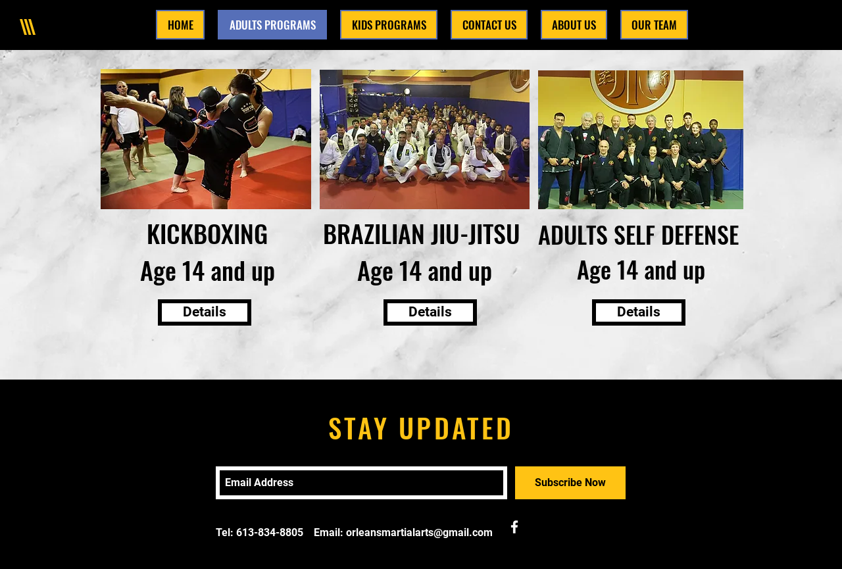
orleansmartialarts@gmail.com (419, 532)
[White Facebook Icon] (514, 526)
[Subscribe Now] (570, 482)
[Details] (204, 312)
